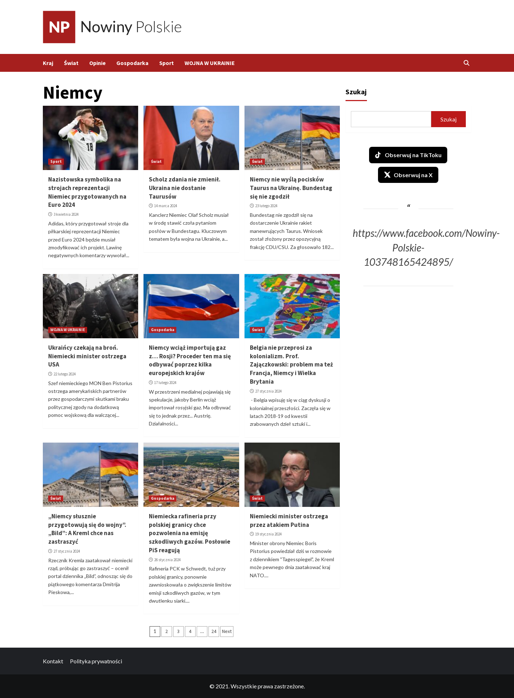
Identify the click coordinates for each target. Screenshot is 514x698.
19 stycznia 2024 (268, 534)
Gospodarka (132, 62)
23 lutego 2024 (266, 205)
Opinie (97, 62)
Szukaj (356, 91)
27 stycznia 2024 (268, 391)
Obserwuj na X (408, 174)
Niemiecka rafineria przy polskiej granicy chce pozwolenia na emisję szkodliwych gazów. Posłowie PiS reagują (189, 533)
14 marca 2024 (165, 205)
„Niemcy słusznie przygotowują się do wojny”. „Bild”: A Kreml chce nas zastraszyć (87, 528)
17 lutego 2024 (165, 382)
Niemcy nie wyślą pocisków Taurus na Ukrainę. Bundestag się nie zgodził (291, 187)
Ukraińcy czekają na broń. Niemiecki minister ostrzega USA (87, 356)
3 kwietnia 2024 (66, 214)
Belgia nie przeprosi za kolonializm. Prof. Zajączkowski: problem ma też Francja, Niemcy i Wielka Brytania (291, 364)
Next (227, 631)
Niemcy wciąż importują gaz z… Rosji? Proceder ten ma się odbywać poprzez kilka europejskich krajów (190, 360)
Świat (71, 62)
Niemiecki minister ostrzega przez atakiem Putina (289, 520)
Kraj (48, 62)
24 (213, 631)
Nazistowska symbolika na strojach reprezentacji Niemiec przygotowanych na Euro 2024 (87, 192)
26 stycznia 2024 (167, 559)
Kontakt (53, 661)
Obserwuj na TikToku (408, 155)
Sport (166, 62)
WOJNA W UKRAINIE (210, 62)
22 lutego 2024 (65, 374)
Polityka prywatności (96, 661)
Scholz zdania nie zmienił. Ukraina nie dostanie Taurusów (185, 187)
